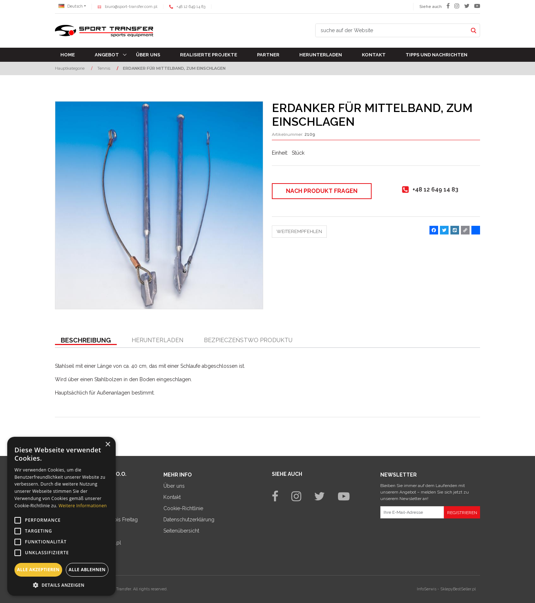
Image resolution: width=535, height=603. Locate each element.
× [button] (107, 444)
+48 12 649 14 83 (190, 6)
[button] (86, 340)
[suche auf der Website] (391, 30)
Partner (268, 54)
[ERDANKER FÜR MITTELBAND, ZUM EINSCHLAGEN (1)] (159, 205)
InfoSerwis (426, 589)
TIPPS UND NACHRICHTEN (436, 54)
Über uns (148, 54)
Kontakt (374, 54)
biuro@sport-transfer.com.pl (131, 6)
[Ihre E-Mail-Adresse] (412, 512)
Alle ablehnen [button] (87, 570)
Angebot (107, 54)
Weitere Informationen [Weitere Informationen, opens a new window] (83, 506)
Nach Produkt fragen (322, 191)
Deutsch (71, 6)
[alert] (61, 516)
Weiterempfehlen (299, 231)
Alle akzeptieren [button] (38, 570)
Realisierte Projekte (208, 54)
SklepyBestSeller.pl (458, 589)
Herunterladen (320, 54)
